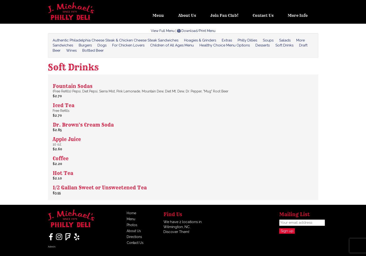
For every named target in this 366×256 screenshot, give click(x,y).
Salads (285, 40)
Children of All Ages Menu (172, 45)
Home (131, 213)
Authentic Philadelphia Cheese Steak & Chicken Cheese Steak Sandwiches (115, 40)
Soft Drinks (284, 45)
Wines (71, 50)
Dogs (102, 45)
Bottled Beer (93, 50)
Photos (132, 225)
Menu (158, 15)
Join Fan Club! (224, 15)
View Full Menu (163, 31)
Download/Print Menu (196, 31)
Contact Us (263, 15)
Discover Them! (176, 232)
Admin (52, 246)
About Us (187, 15)
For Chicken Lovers (128, 45)
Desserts (262, 45)
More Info (298, 15)
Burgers (85, 45)
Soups (268, 40)
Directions (134, 237)
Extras (227, 40)
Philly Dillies (247, 40)
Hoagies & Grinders (200, 40)
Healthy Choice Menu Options (224, 45)
